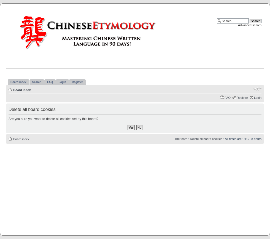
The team (180, 138)
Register (242, 97)
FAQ (228, 97)
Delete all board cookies (206, 138)
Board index (22, 90)
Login (257, 97)
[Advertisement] (135, 186)
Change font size (257, 88)
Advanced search (249, 25)
